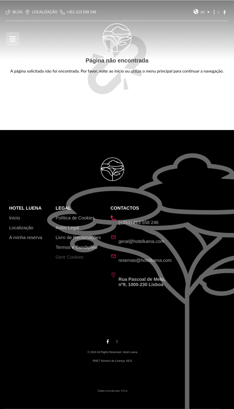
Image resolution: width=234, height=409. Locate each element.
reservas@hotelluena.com (145, 260)
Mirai (124, 390)
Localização (21, 227)
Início (14, 217)
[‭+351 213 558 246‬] (62, 12)
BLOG (18, 12)
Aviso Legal (67, 227)
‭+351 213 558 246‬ (81, 12)
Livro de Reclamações (78, 237)
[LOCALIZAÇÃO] (27, 12)
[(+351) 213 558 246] (113, 218)
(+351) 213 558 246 (139, 222)
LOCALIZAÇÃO (44, 12)
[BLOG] (8, 12)
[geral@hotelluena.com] (113, 237)
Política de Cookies (75, 217)
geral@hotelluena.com (141, 241)
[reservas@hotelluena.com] (113, 256)
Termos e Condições (76, 247)
